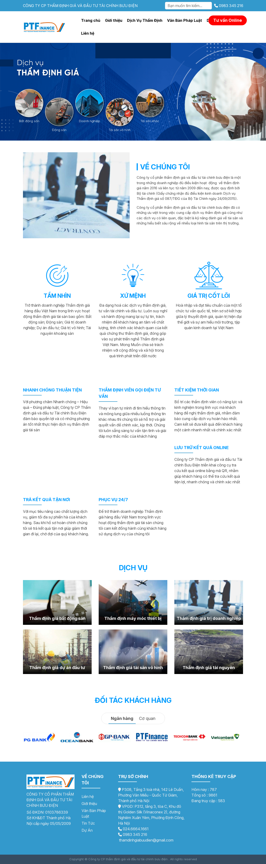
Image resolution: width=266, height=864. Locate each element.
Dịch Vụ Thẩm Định (144, 20)
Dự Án (87, 830)
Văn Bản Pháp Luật (184, 20)
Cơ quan (147, 718)
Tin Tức (88, 823)
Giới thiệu (113, 20)
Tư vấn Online (227, 20)
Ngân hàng (122, 718)
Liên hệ (87, 33)
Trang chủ (90, 20)
